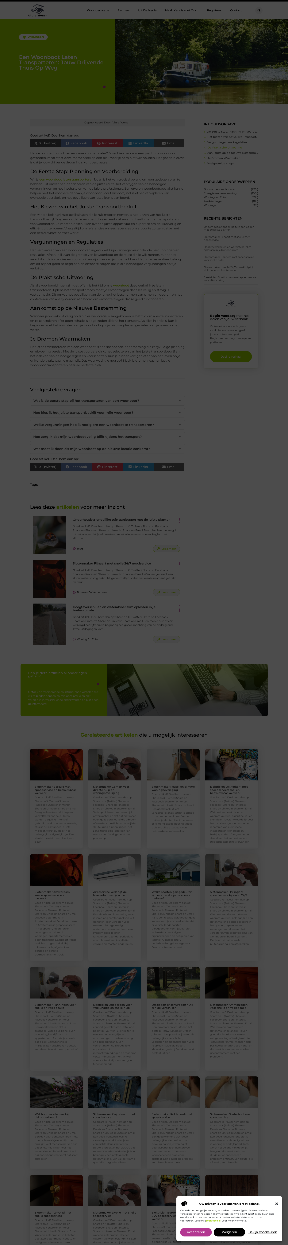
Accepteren (196, 1232)
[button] (276, 1204)
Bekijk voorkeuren (262, 1232)
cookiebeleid (213, 1220)
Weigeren (229, 1232)
